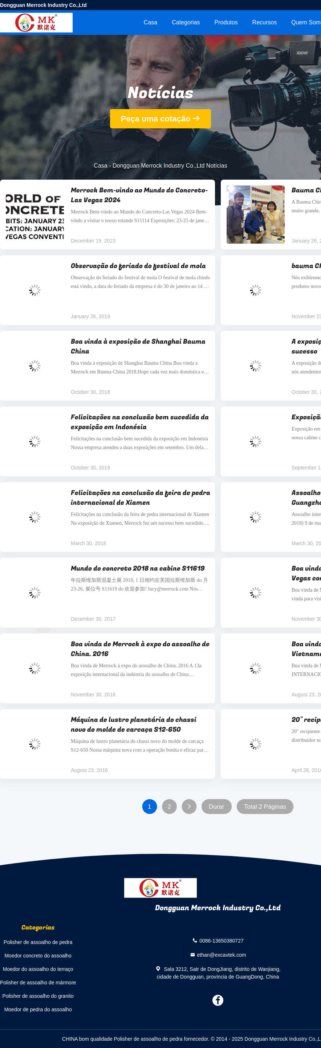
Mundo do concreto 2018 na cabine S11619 (138, 568)
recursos (264, 22)
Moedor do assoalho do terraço (38, 969)
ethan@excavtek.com (221, 954)
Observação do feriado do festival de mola (138, 266)
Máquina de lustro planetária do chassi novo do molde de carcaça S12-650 (133, 725)
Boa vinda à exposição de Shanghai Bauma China (138, 346)
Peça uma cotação (156, 118)
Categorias (186, 22)
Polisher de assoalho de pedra (38, 942)
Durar (216, 806)
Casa (150, 22)
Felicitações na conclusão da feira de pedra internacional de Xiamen (140, 498)
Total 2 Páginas (265, 806)
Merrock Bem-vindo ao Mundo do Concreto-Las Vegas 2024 (139, 195)
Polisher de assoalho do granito (38, 996)
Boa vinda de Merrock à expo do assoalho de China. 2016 (140, 649)
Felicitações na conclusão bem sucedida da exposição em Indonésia (140, 422)
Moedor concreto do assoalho (37, 956)
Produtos (226, 22)
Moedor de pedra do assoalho (38, 1009)
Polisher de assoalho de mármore (38, 982)
